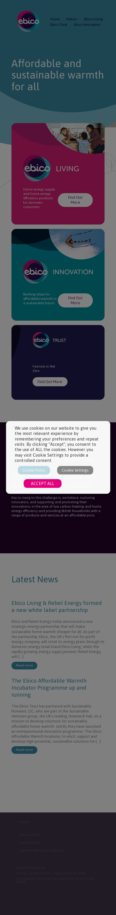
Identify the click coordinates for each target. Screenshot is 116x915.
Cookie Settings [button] (75, 470)
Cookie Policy (33, 470)
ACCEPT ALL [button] (42, 483)
